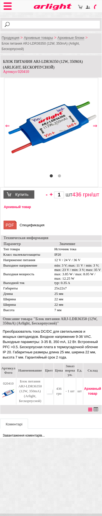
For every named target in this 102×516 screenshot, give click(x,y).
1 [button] (51, 176)
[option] (51, 125)
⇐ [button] (7, 126)
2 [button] (59, 176)
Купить (21, 195)
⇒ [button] (95, 126)
